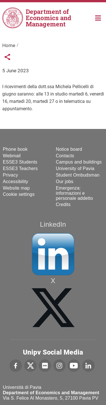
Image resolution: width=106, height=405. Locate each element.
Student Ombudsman (78, 175)
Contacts (65, 155)
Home (98, 17)
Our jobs (64, 181)
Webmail (12, 155)
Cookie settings (18, 194)
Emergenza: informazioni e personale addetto (74, 193)
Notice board (69, 149)
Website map (16, 188)
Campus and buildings (79, 162)
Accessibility (15, 181)
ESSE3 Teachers (20, 168)
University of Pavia (75, 168)
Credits (63, 204)
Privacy (10, 175)
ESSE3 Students (20, 162)
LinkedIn (53, 224)
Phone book (15, 149)
